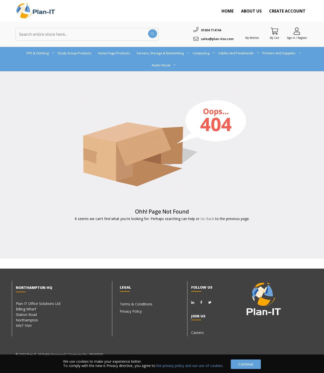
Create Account (287, 11)
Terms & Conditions (136, 304)
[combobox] (87, 34)
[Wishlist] (252, 31)
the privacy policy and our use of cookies (189, 365)
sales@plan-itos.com (217, 39)
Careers (197, 332)
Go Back (207, 218)
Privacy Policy (131, 311)
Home (228, 11)
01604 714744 (211, 30)
